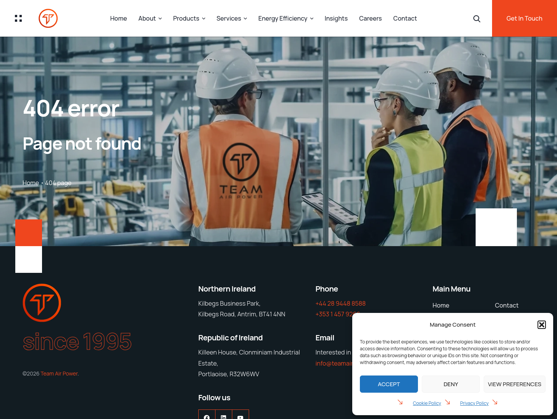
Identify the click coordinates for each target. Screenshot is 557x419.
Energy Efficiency (282, 18)
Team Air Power (59, 373)
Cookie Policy (427, 403)
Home (118, 18)
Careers (370, 18)
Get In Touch (524, 18)
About (147, 18)
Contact (405, 18)
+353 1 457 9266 (338, 314)
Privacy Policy (474, 403)
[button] (542, 325)
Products (186, 18)
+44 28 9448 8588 (341, 303)
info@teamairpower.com (350, 363)
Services (229, 18)
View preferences (514, 384)
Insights (336, 18)
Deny (451, 384)
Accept (389, 384)
